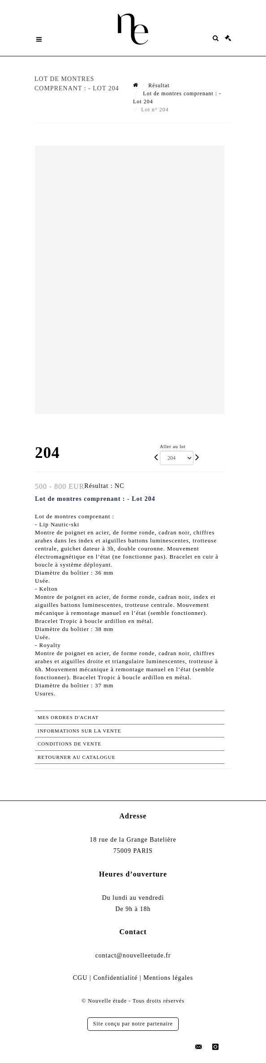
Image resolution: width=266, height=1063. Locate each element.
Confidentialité (115, 977)
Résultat (158, 85)
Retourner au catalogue (77, 757)
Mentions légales (168, 977)
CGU (80, 977)
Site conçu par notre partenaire (133, 1024)
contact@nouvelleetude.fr (133, 955)
